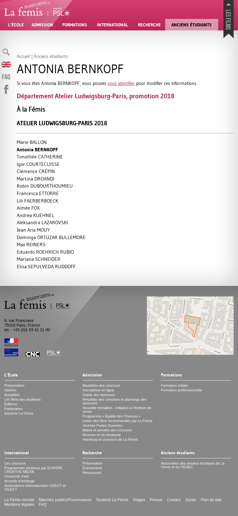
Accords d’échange (19, 481)
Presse (156, 499)
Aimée (28, 208)
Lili (37, 201)
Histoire (10, 390)
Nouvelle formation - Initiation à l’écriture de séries (116, 409)
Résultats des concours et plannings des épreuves (114, 401)
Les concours (15, 463)
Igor (38, 164)
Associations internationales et (35, 487)
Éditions (10, 404)
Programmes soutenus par (33, 470)
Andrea (35, 215)
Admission (42, 25)
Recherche (149, 25)
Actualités (12, 395)
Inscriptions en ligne (98, 390)
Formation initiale (174, 385)
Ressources (91, 472)
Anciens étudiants (191, 25)
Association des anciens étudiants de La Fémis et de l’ (193, 465)
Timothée (40, 156)
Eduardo (45, 252)
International (112, 25)
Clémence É (36, 171)
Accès (190, 499)
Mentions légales (19, 504)
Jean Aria (33, 230)
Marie (32, 142)
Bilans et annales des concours (107, 430)
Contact (174, 499)
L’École (16, 25)
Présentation (14, 385)
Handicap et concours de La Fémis (110, 439)
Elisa (46, 266)
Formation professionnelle (181, 390)
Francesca (38, 193)
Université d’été (16, 476)
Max (31, 244)
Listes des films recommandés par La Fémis (117, 421)
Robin (45, 186)
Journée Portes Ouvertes (102, 425)
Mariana (38, 259)
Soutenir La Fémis (18, 413)
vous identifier (121, 83)
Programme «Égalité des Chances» (111, 416)
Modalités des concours (101, 385)
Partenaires (13, 409)
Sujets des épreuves (98, 395)
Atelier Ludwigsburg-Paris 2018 (62, 123)
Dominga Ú (51, 237)
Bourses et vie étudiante (101, 435)
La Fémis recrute (19, 499)
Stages (139, 499)
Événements (92, 468)
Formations (74, 25)
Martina (35, 179)
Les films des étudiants (22, 399)
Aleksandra (42, 222)
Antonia (37, 149)
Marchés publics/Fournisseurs (65, 499)
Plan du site (211, 499)
